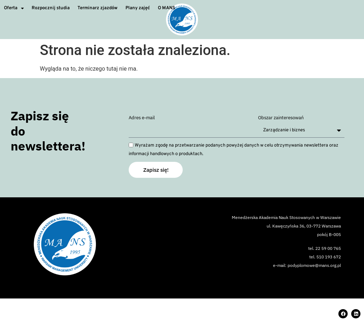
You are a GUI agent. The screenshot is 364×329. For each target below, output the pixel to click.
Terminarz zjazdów (97, 8)
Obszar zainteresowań (281, 118)
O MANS (166, 8)
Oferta (14, 8)
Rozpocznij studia (51, 8)
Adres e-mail (142, 118)
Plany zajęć (137, 8)
